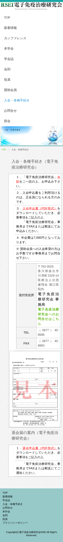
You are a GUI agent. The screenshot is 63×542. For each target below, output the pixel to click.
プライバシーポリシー (15, 522)
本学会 (9, 48)
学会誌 (9, 59)
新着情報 (10, 28)
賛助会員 (10, 90)
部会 (7, 121)
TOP (7, 17)
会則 (7, 69)
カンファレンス (15, 38)
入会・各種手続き (17, 100)
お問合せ (10, 110)
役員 (7, 79)
